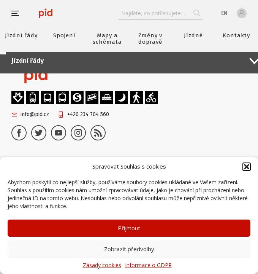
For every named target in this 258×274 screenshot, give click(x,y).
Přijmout (129, 228)
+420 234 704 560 (88, 114)
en (224, 13)
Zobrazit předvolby (129, 249)
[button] (246, 166)
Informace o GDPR (148, 265)
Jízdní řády (21, 35)
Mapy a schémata (107, 38)
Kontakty (236, 35)
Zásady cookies (102, 265)
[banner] (45, 13)
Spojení (64, 35)
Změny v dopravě (150, 38)
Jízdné (193, 35)
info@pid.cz (35, 114)
